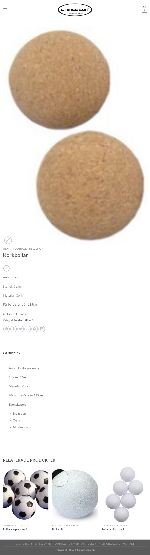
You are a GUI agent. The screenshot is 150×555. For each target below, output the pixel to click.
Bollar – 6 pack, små (15, 529)
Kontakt (128, 543)
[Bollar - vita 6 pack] (124, 494)
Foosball (60, 543)
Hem (6, 248)
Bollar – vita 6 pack (113, 529)
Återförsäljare (109, 543)
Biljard (74, 543)
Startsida (22, 543)
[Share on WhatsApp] (6, 329)
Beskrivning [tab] (11, 352)
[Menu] (5, 9)
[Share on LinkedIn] (41, 329)
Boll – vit (57, 529)
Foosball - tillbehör (28, 248)
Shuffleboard (41, 543)
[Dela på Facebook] (13, 329)
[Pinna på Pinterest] (34, 329)
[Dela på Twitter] (20, 329)
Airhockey (88, 543)
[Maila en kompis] (27, 329)
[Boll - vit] (75, 494)
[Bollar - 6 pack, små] (25, 494)
